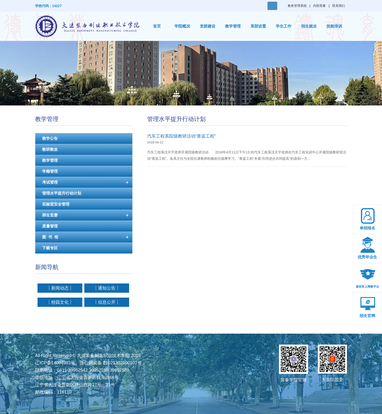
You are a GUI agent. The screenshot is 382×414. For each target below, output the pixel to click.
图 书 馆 (50, 237)
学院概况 (182, 26)
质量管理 (50, 226)
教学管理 (233, 26)
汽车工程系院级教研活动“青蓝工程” (181, 136)
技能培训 (334, 26)
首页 (157, 26)
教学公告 (50, 138)
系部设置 (258, 26)
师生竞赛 (50, 215)
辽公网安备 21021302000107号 (111, 362)
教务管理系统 (297, 6)
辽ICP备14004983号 (55, 362)
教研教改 (50, 149)
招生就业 (309, 26)
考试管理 (50, 182)
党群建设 (207, 26)
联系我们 (338, 6)
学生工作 (283, 26)
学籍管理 (50, 171)
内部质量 (319, 6)
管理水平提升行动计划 (61, 193)
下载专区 (50, 248)
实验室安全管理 (55, 204)
